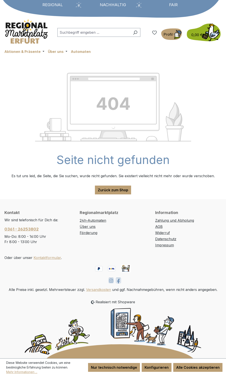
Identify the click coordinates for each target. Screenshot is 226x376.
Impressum (164, 245)
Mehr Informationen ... (21, 372)
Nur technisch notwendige (114, 367)
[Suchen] (135, 32)
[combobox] (93, 32)
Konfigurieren (157, 367)
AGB (159, 226)
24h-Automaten (93, 220)
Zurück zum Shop (113, 190)
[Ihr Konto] (171, 34)
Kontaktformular (47, 257)
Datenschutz (165, 239)
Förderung (88, 233)
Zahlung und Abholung (174, 220)
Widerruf (162, 233)
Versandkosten (98, 289)
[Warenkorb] (202, 32)
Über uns (88, 226)
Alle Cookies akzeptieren (198, 367)
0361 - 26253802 (21, 229)
